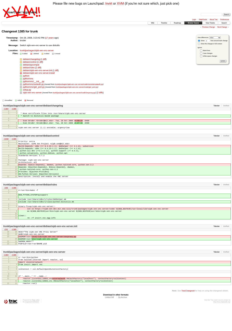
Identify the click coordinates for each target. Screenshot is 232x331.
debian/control (30, 62)
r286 (6, 199)
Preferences (224, 19)
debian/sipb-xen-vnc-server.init (37, 70)
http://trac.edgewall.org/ (221, 326)
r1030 (6, 142)
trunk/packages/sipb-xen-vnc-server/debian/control (31, 138)
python (26, 76)
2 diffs (100, 92)
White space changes (210, 56)
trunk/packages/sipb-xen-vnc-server (37, 50)
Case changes (208, 53)
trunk (34, 31)
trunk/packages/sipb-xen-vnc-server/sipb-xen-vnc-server (34, 271)
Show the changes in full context (210, 44)
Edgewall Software (32, 326)
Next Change (222, 27)
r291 (6, 245)
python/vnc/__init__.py (33, 81)
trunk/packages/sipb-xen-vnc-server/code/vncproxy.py (74, 93)
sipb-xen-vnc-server (32, 92)
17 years (50, 38)
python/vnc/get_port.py (34, 87)
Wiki (152, 23)
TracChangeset (187, 315)
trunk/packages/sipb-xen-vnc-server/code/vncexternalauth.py (79, 84)
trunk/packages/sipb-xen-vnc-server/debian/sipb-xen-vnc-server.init (40, 242)
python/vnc (28, 78)
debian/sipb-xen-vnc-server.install (39, 73)
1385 (21, 31)
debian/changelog (31, 59)
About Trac (214, 19)
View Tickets (210, 23)
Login (194, 19)
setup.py (27, 90)
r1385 (14, 109)
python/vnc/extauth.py (33, 84)
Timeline (164, 23)
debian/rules (29, 67)
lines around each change (216, 40)
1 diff (43, 59)
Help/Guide (203, 19)
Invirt (108, 3)
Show (201, 40)
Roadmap (177, 23)
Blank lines (206, 50)
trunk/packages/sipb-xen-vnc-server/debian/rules (30, 195)
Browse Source (193, 23)
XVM (120, 3)
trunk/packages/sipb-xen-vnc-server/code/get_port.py (77, 87)
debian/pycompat (31, 65)
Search (224, 23)
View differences (203, 37)
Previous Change (208, 27)
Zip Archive (122, 322)
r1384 (6, 109)
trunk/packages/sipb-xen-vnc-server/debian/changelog (33, 105)
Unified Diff (109, 322)
